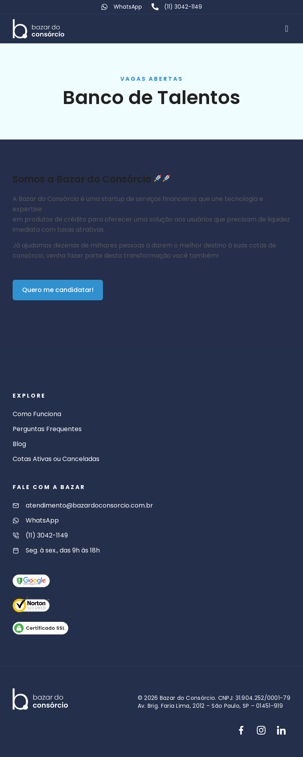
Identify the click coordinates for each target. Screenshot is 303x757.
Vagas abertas (151, 79)
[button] (286, 28)
